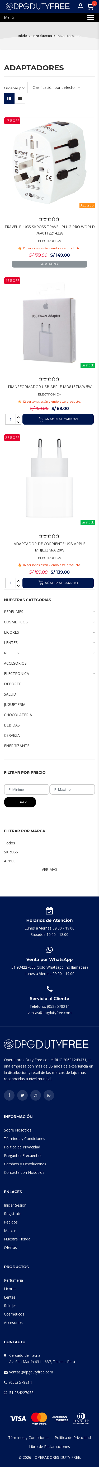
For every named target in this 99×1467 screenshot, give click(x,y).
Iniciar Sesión (15, 1205)
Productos (42, 35)
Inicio (22, 35)
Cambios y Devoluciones (25, 1163)
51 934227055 (21, 1392)
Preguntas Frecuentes (22, 1155)
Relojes (10, 1305)
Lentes (10, 1297)
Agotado (49, 264)
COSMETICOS (49, 622)
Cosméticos (14, 1314)
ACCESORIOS (15, 663)
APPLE (9, 860)
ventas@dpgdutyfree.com (31, 1371)
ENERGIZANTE (16, 745)
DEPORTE (12, 683)
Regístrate (12, 1213)
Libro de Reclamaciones (49, 1446)
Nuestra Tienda (17, 1238)
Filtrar (20, 802)
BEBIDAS (12, 725)
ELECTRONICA (49, 241)
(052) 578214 (20, 1382)
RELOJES (49, 653)
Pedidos (11, 1222)
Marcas (10, 1230)
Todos (9, 842)
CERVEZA (12, 735)
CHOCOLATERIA (18, 714)
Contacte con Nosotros (24, 1172)
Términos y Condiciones (24, 1138)
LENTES (49, 643)
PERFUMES (49, 612)
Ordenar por (14, 88)
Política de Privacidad (22, 1146)
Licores (10, 1288)
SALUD (10, 694)
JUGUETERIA (14, 704)
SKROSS (11, 851)
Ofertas (10, 1247)
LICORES (49, 632)
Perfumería (13, 1280)
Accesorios (13, 1322)
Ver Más (49, 869)
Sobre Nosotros (17, 1130)
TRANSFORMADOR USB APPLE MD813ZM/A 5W (49, 386)
